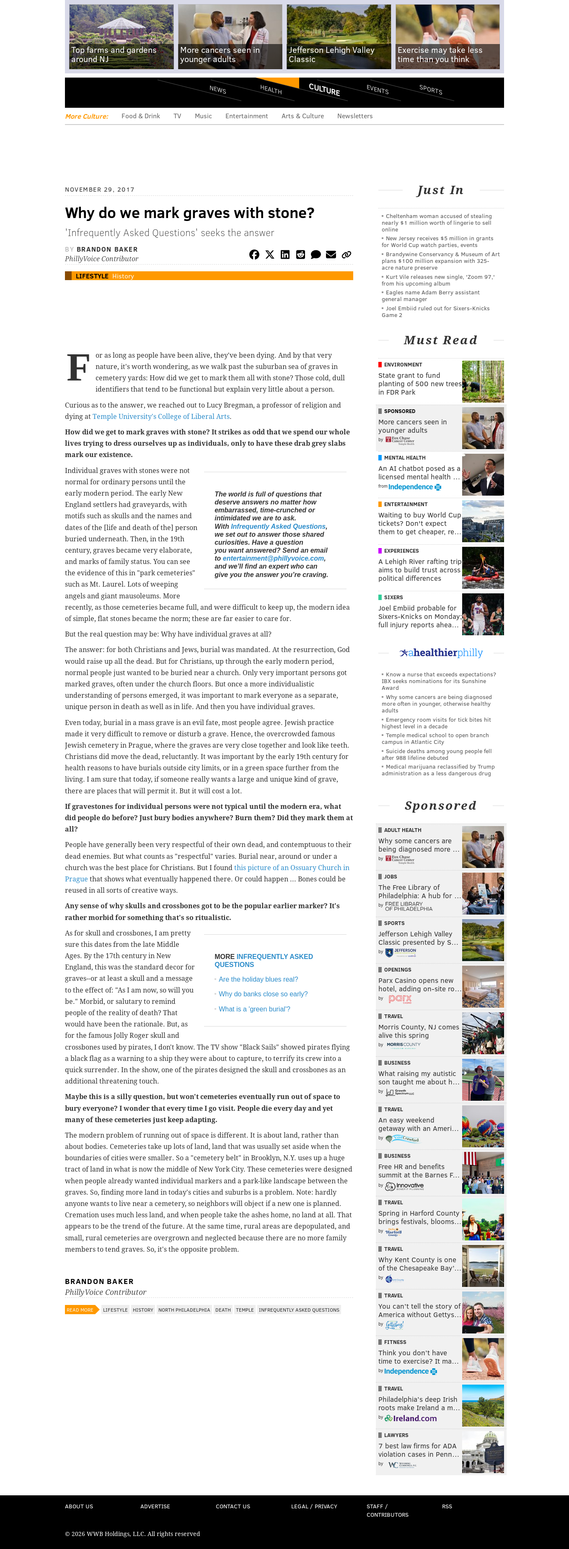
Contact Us (233, 1506)
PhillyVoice (123, 92)
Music (203, 115)
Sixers (393, 597)
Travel (393, 1016)
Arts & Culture (303, 115)
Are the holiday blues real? (258, 979)
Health (271, 89)
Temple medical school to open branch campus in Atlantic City (435, 738)
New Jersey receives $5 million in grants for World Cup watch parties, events (438, 241)
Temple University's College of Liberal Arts (161, 417)
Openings (397, 969)
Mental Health (405, 457)
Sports (430, 89)
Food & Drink (141, 115)
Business (397, 1062)
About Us (79, 1506)
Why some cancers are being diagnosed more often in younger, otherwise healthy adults (437, 703)
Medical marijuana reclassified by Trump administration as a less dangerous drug (438, 769)
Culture (324, 89)
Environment (403, 364)
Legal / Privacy (314, 1506)
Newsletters (355, 115)
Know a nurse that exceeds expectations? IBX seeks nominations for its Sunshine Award (439, 680)
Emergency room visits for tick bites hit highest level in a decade (436, 722)
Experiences (401, 550)
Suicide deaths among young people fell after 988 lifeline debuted (437, 754)
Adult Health (403, 830)
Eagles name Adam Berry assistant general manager (431, 295)
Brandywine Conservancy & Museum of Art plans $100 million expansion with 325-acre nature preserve (441, 260)
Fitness (395, 1342)
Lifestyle (92, 275)
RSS (447, 1506)
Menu (78, 92)
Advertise (155, 1506)
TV (177, 115)
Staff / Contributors (388, 1510)
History (123, 275)
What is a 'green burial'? (254, 1009)
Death (223, 1309)
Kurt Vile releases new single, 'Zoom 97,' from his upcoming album (438, 280)
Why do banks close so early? (263, 994)
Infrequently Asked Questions (278, 526)
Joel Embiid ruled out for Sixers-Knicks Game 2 (436, 311)
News (217, 89)
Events (378, 89)
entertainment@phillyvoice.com (273, 558)
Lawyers (396, 1435)
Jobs (390, 876)
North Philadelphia (184, 1309)
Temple (245, 1309)
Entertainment (246, 115)
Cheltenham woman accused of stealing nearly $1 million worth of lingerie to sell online (437, 222)
